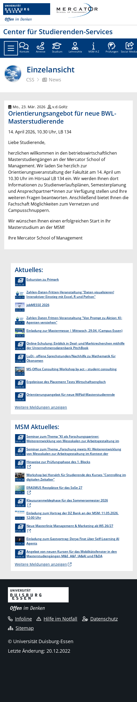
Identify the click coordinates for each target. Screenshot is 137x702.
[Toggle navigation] (11, 48)
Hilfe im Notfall (56, 619)
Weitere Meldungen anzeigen (41, 407)
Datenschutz (100, 619)
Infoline (20, 619)
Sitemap (21, 628)
